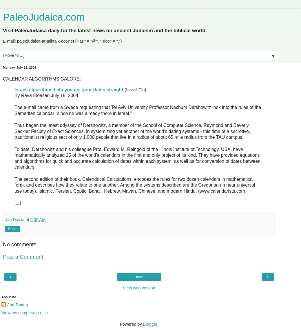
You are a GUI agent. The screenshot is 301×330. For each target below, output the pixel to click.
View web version (139, 288)
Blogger (150, 324)
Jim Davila (17, 304)
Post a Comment (23, 257)
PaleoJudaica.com (44, 17)
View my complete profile (24, 312)
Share (12, 229)
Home (139, 277)
